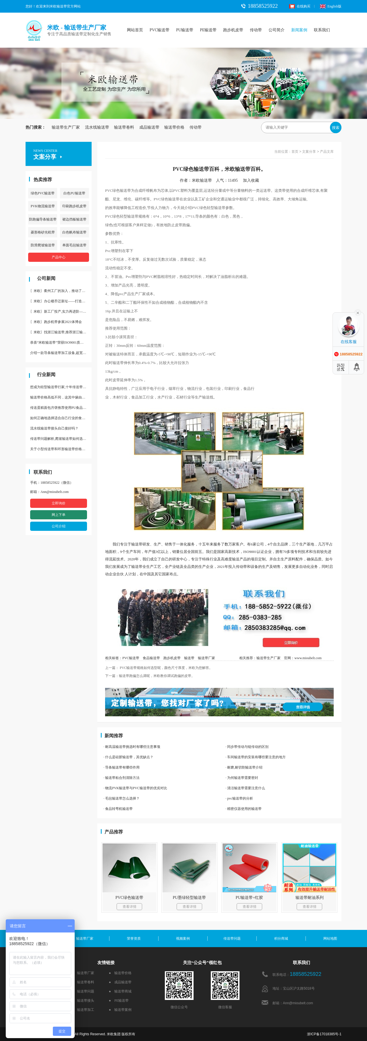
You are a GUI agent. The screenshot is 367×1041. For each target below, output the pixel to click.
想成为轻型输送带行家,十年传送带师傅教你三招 (61, 387)
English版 (330, 6)
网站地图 (330, 938)
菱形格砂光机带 (43, 232)
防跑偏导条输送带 (43, 219)
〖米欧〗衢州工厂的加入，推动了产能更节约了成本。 (61, 291)
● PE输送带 (119, 1001)
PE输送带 (208, 30)
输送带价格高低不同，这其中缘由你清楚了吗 (61, 397)
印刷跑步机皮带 (74, 206)
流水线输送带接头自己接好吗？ (54, 428)
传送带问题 (232, 938)
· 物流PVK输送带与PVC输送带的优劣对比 (135, 788)
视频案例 (183, 938)
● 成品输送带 (120, 982)
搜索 (335, 127)
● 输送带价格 (120, 973)
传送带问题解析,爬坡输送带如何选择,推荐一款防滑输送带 (61, 439)
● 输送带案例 (120, 1010)
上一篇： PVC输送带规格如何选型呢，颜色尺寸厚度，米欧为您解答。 (159, 668)
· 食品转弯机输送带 (118, 809)
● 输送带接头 (83, 1001)
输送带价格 (174, 127)
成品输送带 (149, 127)
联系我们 (322, 30)
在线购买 (299, 6)
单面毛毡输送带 (74, 245)
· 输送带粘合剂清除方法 (121, 778)
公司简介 (277, 30)
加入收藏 (253, 180)
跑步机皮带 (233, 30)
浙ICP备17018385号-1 (324, 1034)
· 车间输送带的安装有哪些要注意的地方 (255, 757)
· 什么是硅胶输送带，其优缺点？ (128, 757)
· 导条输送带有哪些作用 (121, 767)
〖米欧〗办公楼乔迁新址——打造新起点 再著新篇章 (61, 301)
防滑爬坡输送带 (43, 245)
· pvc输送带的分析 (239, 798)
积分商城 (281, 938)
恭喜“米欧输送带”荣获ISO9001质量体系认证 (61, 342)
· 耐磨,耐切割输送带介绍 (243, 767)
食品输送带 (151, 658)
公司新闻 (46, 278)
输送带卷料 (124, 127)
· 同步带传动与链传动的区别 (247, 747)
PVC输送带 (159, 30)
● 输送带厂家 (83, 973)
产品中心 (58, 257)
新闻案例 (299, 30)
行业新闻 (46, 374)
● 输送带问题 (83, 991)
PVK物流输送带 (43, 206)
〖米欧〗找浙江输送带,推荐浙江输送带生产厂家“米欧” (61, 332)
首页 (294, 152)
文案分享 (309, 152)
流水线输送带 (97, 127)
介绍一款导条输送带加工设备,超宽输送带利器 (61, 353)
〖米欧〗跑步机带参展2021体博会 (56, 322)
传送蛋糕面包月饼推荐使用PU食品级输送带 (61, 408)
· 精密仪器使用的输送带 (243, 809)
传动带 (256, 30)
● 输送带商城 (120, 991)
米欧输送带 (202, 180)
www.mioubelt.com (308, 658)
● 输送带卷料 (83, 982)
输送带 (189, 658)
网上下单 (58, 515)
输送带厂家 (206, 658)
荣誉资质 (134, 938)
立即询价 (58, 503)
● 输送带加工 (83, 1010)
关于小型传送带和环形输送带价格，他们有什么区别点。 (61, 449)
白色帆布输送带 (74, 232)
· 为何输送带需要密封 (241, 778)
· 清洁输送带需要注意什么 (245, 788)
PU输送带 (184, 30)
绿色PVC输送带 (43, 193)
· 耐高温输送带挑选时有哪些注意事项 (131, 747)
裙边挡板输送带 (74, 219)
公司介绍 (58, 526)
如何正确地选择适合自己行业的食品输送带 (61, 418)
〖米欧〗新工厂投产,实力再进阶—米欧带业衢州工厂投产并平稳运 (61, 311)
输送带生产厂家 (66, 127)
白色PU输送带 (74, 193)
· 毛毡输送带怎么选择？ (121, 798)
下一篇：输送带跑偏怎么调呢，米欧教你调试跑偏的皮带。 (150, 676)
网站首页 (135, 30)
